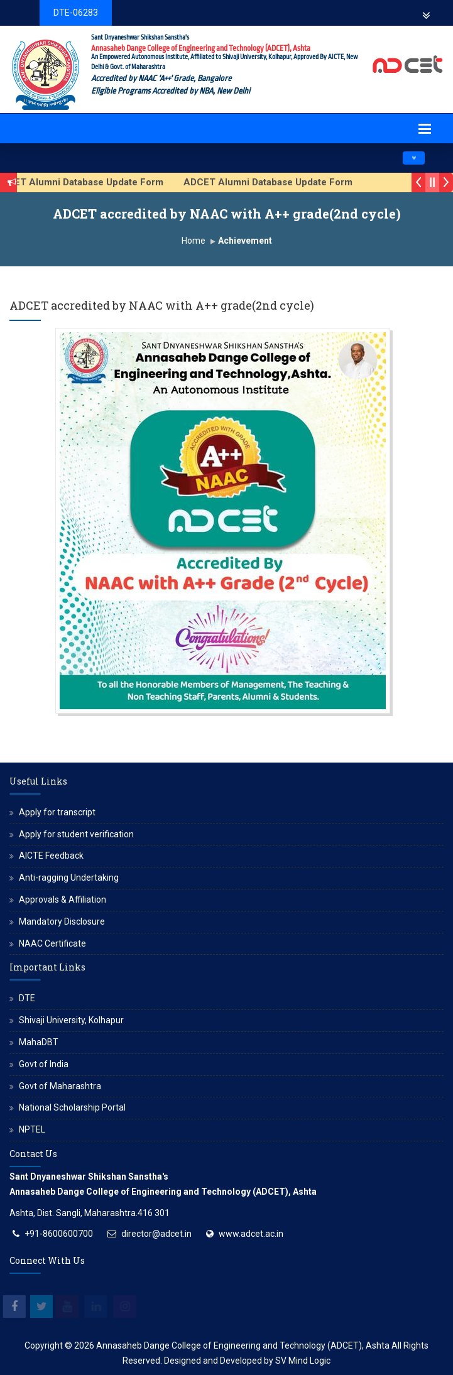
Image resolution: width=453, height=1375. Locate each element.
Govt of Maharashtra (60, 1086)
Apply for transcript (57, 812)
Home (193, 241)
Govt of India (43, 1064)
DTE (27, 998)
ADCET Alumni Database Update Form (275, 182)
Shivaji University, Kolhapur (71, 1020)
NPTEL (32, 1129)
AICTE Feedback (51, 856)
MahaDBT (38, 1042)
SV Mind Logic (302, 1361)
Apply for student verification (76, 834)
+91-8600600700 (59, 1234)
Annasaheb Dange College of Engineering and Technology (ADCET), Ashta (243, 1345)
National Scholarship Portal (72, 1107)
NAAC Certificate (52, 943)
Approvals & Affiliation (62, 899)
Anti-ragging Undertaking (69, 877)
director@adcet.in (156, 1234)
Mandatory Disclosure (62, 921)
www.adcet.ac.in (251, 1234)
